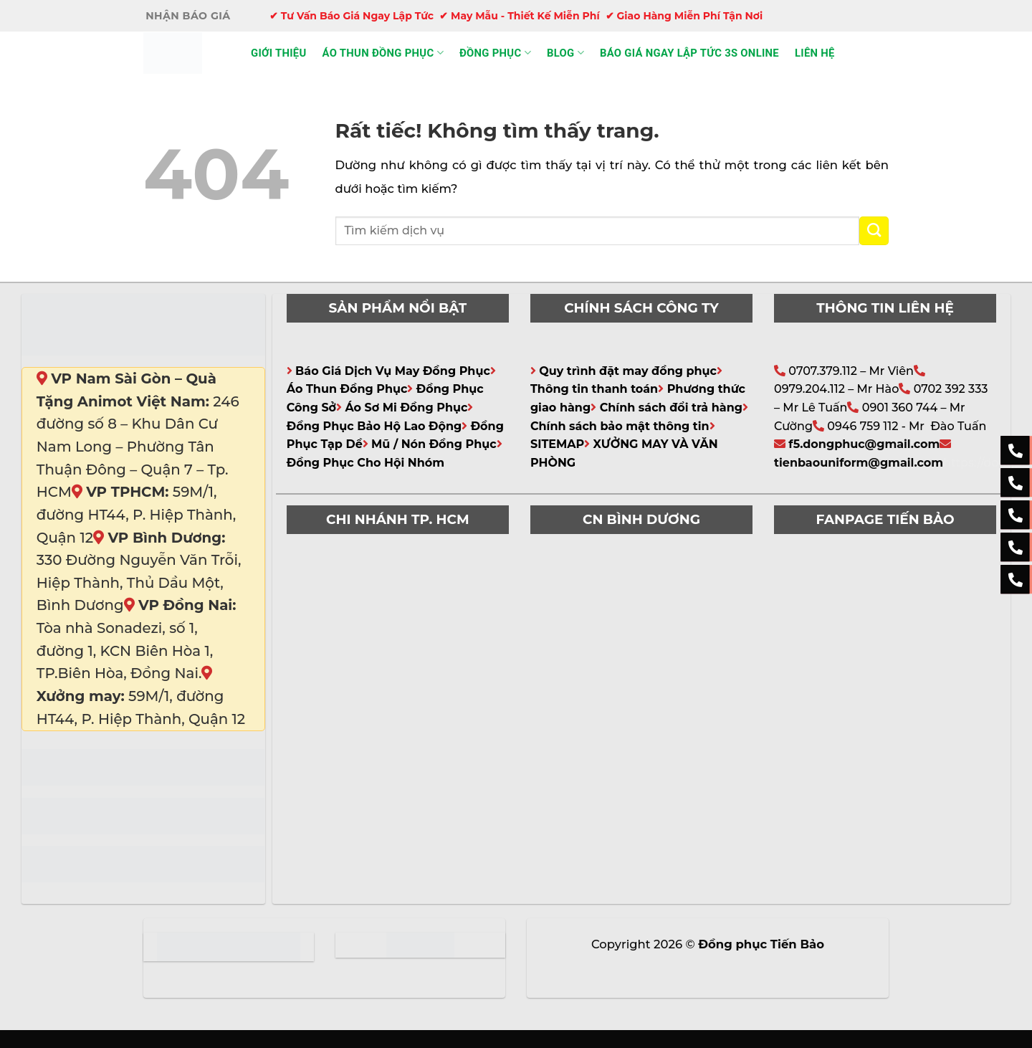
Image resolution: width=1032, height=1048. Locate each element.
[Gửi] (874, 230)
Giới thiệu (279, 53)
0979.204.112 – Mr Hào (836, 389)
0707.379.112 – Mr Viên (851, 371)
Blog (565, 52)
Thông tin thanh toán (594, 389)
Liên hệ (815, 53)
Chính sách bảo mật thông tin (620, 426)
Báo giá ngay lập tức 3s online (689, 53)
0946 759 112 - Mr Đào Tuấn (906, 426)
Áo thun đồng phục (383, 52)
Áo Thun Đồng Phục (347, 389)
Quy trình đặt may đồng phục (628, 371)
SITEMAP (557, 444)
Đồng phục (495, 52)
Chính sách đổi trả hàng (671, 407)
